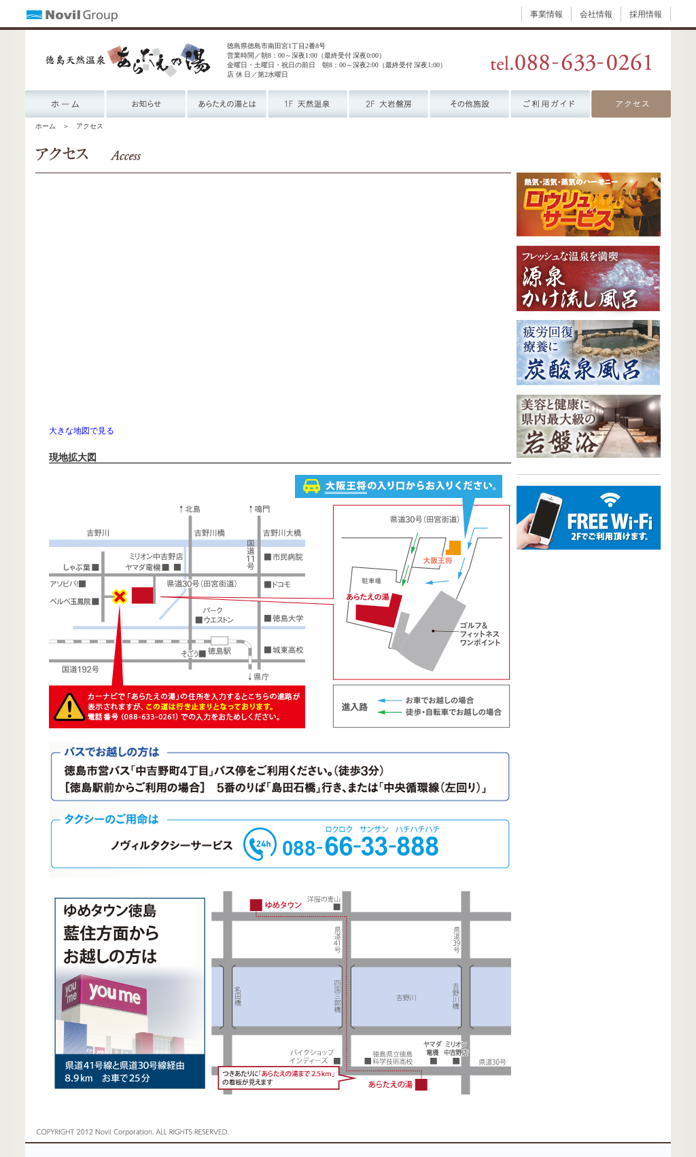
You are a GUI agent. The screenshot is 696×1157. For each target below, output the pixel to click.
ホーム (45, 126)
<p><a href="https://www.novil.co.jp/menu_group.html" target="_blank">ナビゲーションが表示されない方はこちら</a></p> (348, 13)
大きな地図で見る (81, 431)
